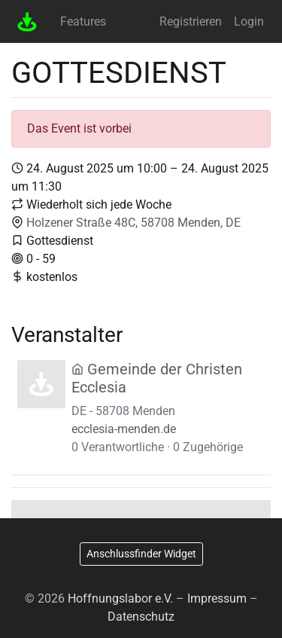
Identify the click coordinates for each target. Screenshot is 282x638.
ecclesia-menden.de (123, 429)
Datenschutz (141, 616)
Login (249, 21)
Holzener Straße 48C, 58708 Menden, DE (133, 222)
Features (83, 21)
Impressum (217, 598)
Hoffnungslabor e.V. (120, 598)
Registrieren (190, 21)
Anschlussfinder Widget (141, 554)
